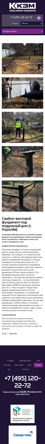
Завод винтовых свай (11, 392)
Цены (30, 365)
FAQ (9, 369)
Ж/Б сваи (7, 365)
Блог (38, 361)
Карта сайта (19, 394)
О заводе (10, 361)
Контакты (25, 369)
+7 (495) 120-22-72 (21, 17)
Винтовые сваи (25, 361)
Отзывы (38, 365)
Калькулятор (19, 365)
